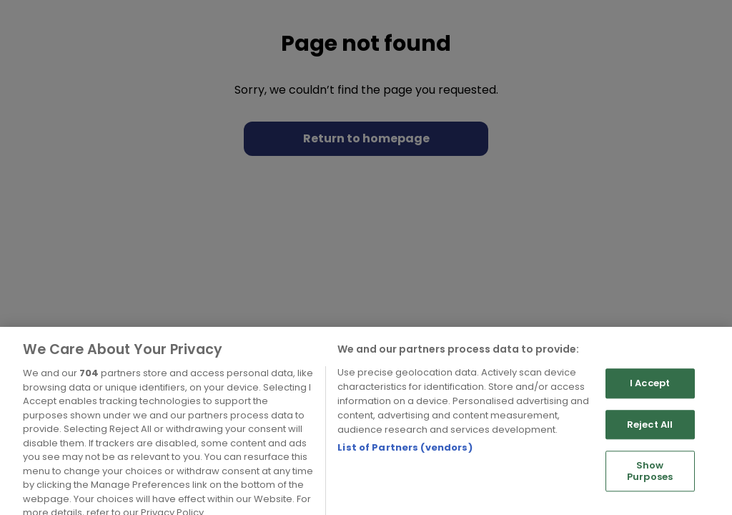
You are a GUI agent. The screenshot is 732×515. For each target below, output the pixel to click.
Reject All (650, 439)
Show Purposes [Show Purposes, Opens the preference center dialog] (650, 486)
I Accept (650, 399)
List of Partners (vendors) (404, 462)
